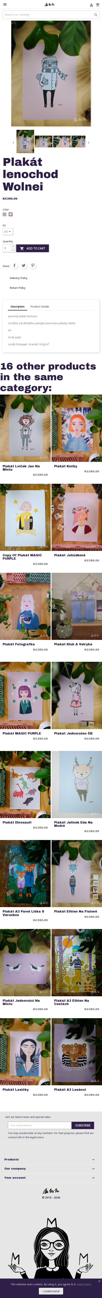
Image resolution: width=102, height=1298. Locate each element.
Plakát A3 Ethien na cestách (71, 1002)
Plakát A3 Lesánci (70, 1089)
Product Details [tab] (39, 306)
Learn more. (84, 1284)
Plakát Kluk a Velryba (73, 644)
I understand (51, 1291)
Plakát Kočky (65, 466)
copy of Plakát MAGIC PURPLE (22, 557)
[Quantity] (7, 248)
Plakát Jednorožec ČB (73, 733)
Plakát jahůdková (69, 555)
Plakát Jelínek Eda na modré (73, 824)
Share (14, 265)
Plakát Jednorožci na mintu (21, 1002)
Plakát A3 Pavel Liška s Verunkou (23, 913)
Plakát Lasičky (16, 1089)
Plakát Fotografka (19, 644)
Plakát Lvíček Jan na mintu (21, 468)
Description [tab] (17, 306)
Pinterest (32, 265)
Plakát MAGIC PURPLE (22, 733)
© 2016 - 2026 (51, 1197)
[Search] (51, 15)
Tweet (23, 265)
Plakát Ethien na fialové (75, 911)
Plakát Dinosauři (17, 822)
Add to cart (32, 249)
